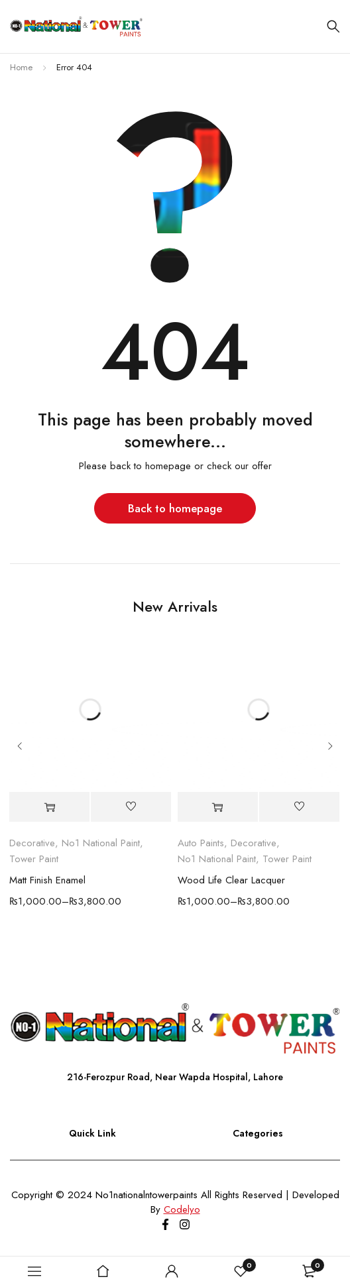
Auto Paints (201, 843)
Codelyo (182, 1209)
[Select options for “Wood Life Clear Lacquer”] (218, 807)
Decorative (32, 843)
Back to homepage (175, 508)
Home (21, 67)
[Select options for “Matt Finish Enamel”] (49, 807)
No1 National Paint (101, 843)
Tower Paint (33, 859)
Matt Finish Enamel (47, 880)
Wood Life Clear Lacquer (231, 880)
